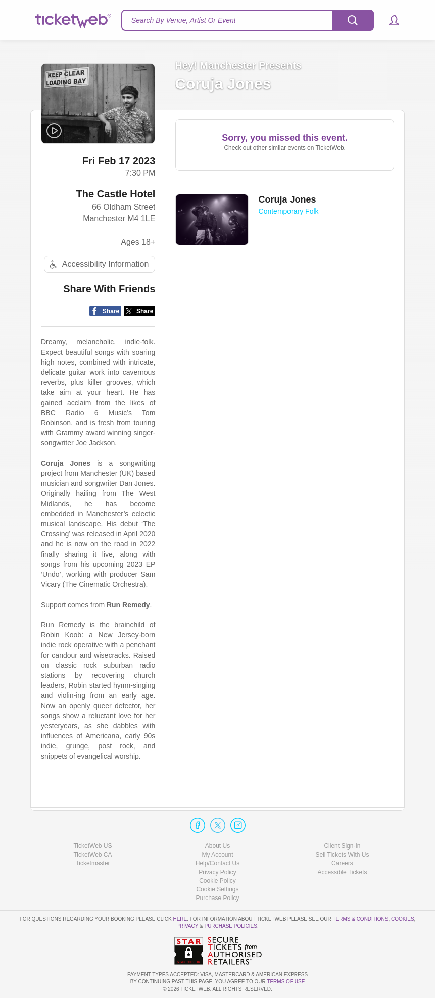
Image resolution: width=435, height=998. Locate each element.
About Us (217, 846)
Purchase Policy (217, 898)
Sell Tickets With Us (342, 854)
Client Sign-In (342, 846)
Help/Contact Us (217, 863)
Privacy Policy (217, 872)
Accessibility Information (98, 265)
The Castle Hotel (116, 194)
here (180, 919)
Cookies (402, 919)
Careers (342, 863)
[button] (389, 20)
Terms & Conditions (360, 919)
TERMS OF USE (286, 981)
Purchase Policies (230, 926)
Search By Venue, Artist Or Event (183, 20)
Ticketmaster (92, 863)
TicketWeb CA (92, 854)
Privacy (187, 926)
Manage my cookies (217, 889)
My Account (217, 854)
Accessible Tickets (342, 872)
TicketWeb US (92, 846)
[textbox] (247, 20)
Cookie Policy (217, 880)
